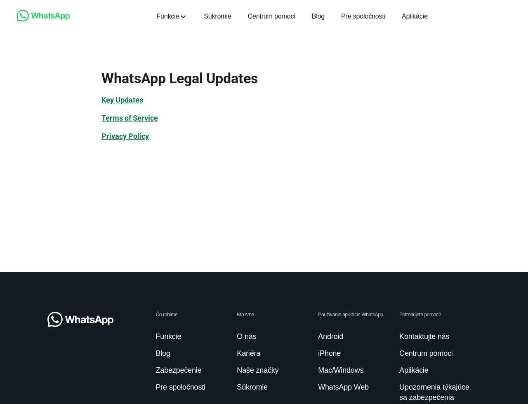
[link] (43, 19)
